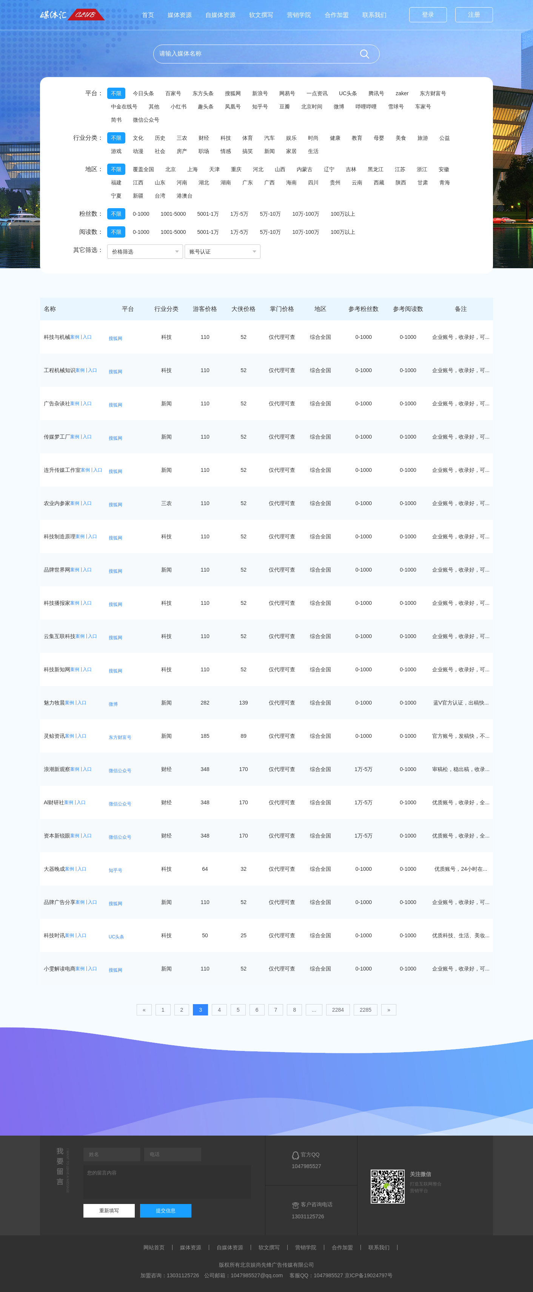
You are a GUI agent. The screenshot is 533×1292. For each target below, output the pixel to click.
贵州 (335, 182)
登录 (428, 14)
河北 (258, 169)
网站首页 (154, 1247)
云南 (357, 182)
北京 (170, 169)
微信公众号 (146, 120)
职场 (204, 151)
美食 (401, 138)
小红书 (178, 107)
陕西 (401, 182)
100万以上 (343, 214)
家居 (291, 151)
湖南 (225, 182)
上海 (192, 169)
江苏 (400, 169)
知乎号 (260, 107)
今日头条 (143, 93)
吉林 (351, 169)
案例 (74, 337)
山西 (280, 169)
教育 (357, 138)
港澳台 (185, 196)
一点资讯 (317, 93)
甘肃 (422, 182)
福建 (116, 182)
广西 (269, 182)
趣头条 (206, 107)
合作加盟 (337, 15)
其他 (154, 107)
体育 (247, 138)
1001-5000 (173, 214)
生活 (313, 151)
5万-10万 (270, 214)
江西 (138, 182)
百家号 (173, 93)
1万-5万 (239, 214)
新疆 (138, 196)
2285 (365, 1010)
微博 (339, 107)
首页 (148, 15)
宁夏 (116, 196)
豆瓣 (284, 107)
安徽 (444, 169)
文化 (138, 138)
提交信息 (166, 1210)
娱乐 (291, 138)
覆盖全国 (143, 169)
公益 (444, 138)
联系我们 (374, 15)
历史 (160, 138)
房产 (182, 151)
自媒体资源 (220, 15)
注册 (474, 14)
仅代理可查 (282, 337)
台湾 (160, 196)
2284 (338, 1010)
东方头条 (203, 93)
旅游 (422, 138)
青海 (444, 182)
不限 (116, 93)
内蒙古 (305, 169)
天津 (214, 169)
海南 (291, 182)
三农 (182, 138)
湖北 (204, 182)
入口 (87, 337)
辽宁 (329, 169)
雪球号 (396, 107)
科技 (225, 138)
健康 (335, 138)
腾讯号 (376, 93)
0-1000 (141, 214)
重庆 (236, 169)
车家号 (423, 107)
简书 (116, 120)
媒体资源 (180, 15)
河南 (182, 182)
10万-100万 (305, 214)
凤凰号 (233, 107)
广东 (247, 182)
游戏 (116, 151)
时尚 (313, 138)
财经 (204, 138)
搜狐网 (233, 93)
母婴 (379, 138)
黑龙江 (376, 169)
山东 (160, 182)
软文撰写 (261, 15)
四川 (313, 182)
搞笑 (247, 151)
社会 (160, 151)
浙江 (422, 169)
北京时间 (311, 107)
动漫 (138, 151)
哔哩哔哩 (366, 107)
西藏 (379, 182)
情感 (225, 151)
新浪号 (260, 93)
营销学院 (299, 15)
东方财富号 (433, 93)
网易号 (287, 93)
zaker (402, 93)
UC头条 (348, 93)
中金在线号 (124, 107)
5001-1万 (208, 214)
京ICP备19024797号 (369, 1275)
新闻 (269, 151)
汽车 (269, 138)
